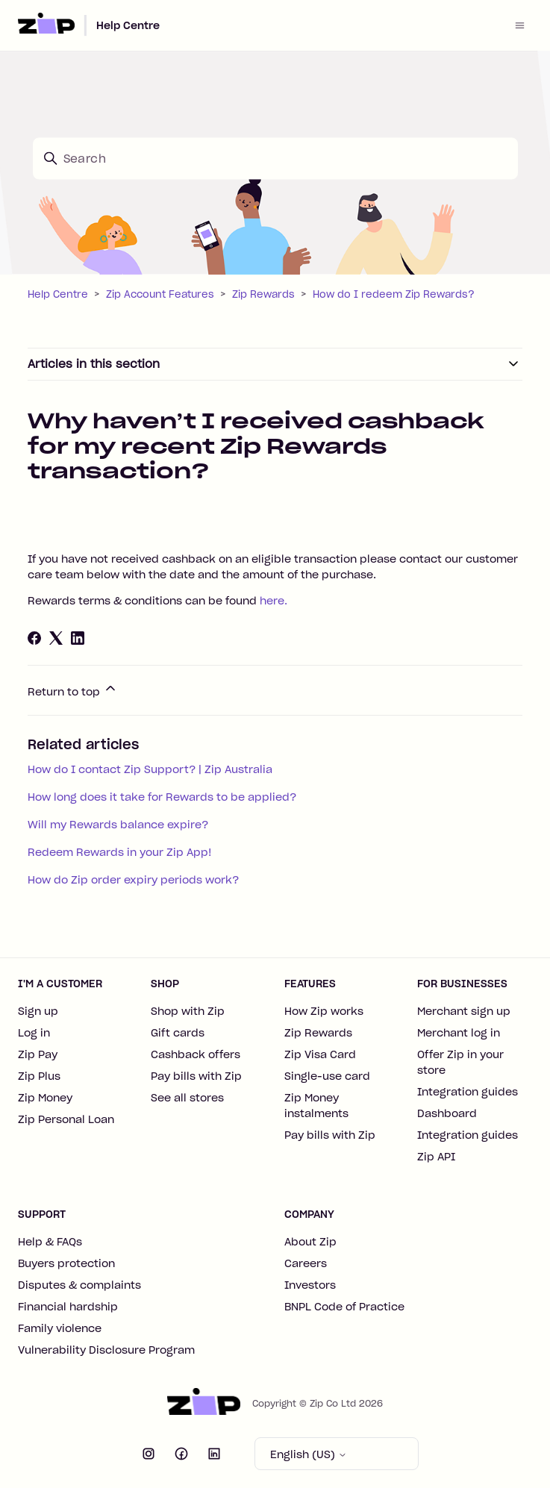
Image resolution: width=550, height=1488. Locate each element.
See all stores (187, 1097)
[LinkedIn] (77, 638)
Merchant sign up (463, 1011)
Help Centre (128, 25)
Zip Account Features (160, 294)
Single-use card (327, 1076)
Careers (305, 1263)
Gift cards (177, 1033)
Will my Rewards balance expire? (118, 824)
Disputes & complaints (79, 1285)
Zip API (436, 1156)
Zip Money (45, 1097)
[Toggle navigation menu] (520, 25)
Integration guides (467, 1091)
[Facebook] (34, 638)
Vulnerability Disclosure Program (106, 1350)
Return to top (73, 689)
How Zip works (323, 1011)
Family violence (59, 1328)
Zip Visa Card (320, 1054)
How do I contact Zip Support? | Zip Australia (150, 769)
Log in (34, 1033)
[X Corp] (56, 638)
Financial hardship (68, 1306)
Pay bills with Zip (196, 1076)
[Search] (275, 158)
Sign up (38, 1011)
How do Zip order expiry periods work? (133, 880)
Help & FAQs (50, 1241)
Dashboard (447, 1113)
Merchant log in (458, 1033)
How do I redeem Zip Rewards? (394, 294)
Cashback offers (195, 1054)
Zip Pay (37, 1054)
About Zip (310, 1241)
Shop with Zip (188, 1011)
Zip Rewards (263, 294)
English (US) (308, 1454)
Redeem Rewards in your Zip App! (120, 852)
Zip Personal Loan (66, 1119)
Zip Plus (39, 1076)
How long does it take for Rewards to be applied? (162, 797)
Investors (310, 1285)
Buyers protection (66, 1263)
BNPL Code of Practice (344, 1306)
